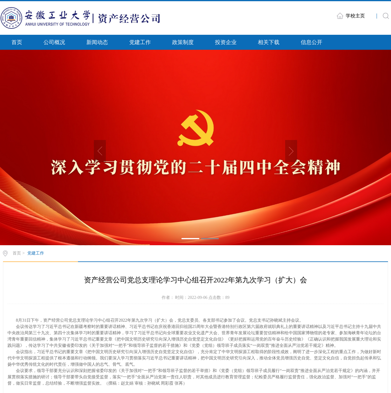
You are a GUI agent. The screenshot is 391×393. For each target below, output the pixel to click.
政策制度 (183, 42)
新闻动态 (97, 42)
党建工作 (140, 42)
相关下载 (268, 42)
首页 (16, 42)
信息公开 (311, 42)
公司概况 (54, 42)
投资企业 (226, 42)
